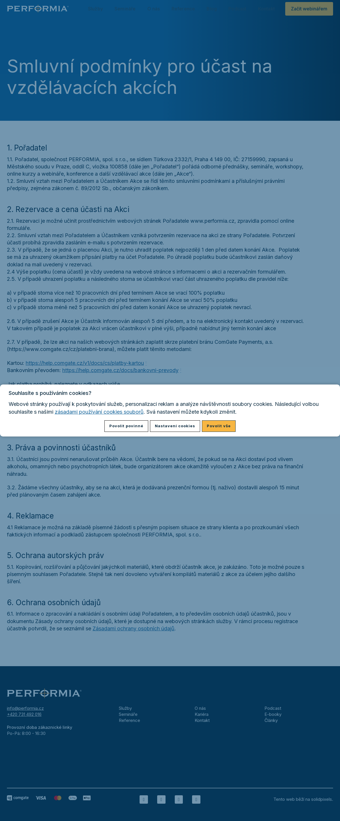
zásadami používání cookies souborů (99, 412)
